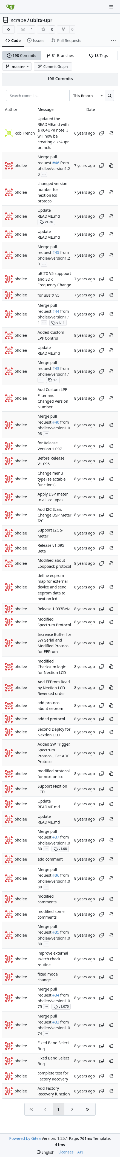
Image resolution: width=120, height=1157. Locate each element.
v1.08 (60, 848)
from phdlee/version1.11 (54, 317)
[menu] (46, 1152)
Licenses (66, 1152)
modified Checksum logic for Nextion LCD (52, 666)
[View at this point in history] (111, 133)
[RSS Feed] (8, 29)
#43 (55, 368)
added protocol (51, 718)
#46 (55, 162)
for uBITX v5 (48, 295)
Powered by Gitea (25, 1138)
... (44, 174)
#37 (55, 837)
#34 (55, 995)
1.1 (53, 380)
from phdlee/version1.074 (54, 1027)
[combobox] (87, 95)
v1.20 (46, 222)
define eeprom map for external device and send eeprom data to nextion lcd (53, 587)
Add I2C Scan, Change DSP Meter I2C (55, 515)
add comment (50, 859)
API (80, 1152)
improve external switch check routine (53, 958)
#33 (55, 1022)
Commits (21, 55)
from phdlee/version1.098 (54, 428)
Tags (98, 55)
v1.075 (61, 1006)
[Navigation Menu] (111, 6)
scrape (18, 20)
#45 (55, 252)
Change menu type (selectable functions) (51, 479)
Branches (60, 55)
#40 (55, 422)
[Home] (10, 7)
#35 (55, 932)
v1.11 (58, 322)
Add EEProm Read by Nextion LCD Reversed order (54, 687)
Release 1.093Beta (54, 609)
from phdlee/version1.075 (54, 1000)
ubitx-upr (41, 20)
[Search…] (109, 95)
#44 (55, 311)
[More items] (113, 41)
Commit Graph (53, 66)
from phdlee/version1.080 (54, 843)
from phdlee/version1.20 (54, 168)
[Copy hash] (102, 133)
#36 (55, 875)
